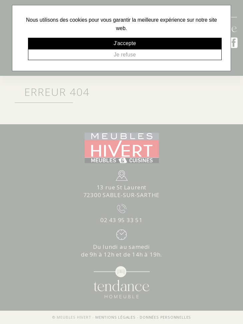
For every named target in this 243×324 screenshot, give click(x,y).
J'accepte (125, 43)
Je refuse (125, 54)
